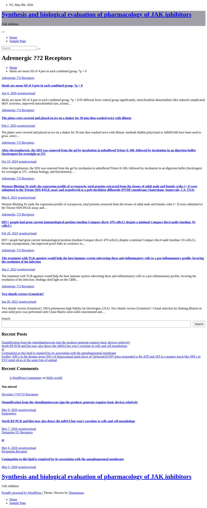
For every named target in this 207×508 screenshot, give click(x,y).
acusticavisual (26, 93)
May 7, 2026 (10, 428)
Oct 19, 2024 (10, 161)
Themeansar (76, 492)
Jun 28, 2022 (10, 301)
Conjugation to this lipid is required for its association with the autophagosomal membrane (59, 353)
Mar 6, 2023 (9, 197)
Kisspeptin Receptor (14, 451)
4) (3, 349)
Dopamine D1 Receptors (17, 432)
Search (6, 318)
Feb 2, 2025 (9, 125)
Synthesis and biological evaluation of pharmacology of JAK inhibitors (96, 14)
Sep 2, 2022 (9, 269)
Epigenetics (9, 413)
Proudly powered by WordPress (22, 492)
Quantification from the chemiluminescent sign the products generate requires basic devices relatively (66, 342)
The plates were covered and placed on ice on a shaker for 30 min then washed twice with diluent (66, 118)
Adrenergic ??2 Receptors (18, 78)
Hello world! (54, 377)
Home (13, 37)
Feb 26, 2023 (10, 233)
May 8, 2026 (10, 410)
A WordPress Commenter (25, 377)
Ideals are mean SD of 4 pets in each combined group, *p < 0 (42, 85)
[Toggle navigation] (3, 31)
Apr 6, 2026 (9, 93)
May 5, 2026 (10, 467)
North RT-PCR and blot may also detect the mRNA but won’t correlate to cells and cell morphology (64, 346)
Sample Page (17, 41)
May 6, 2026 (10, 448)
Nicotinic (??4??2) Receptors (20, 394)
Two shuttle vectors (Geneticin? (23, 294)
